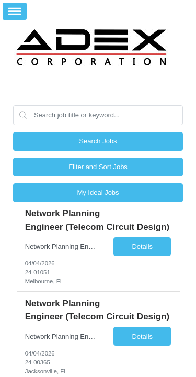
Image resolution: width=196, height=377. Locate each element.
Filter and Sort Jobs (98, 167)
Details (142, 246)
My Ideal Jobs (98, 192)
